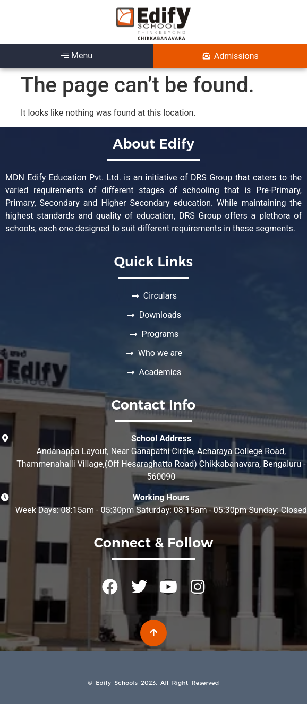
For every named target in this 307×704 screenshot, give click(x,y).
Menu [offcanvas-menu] (76, 55)
